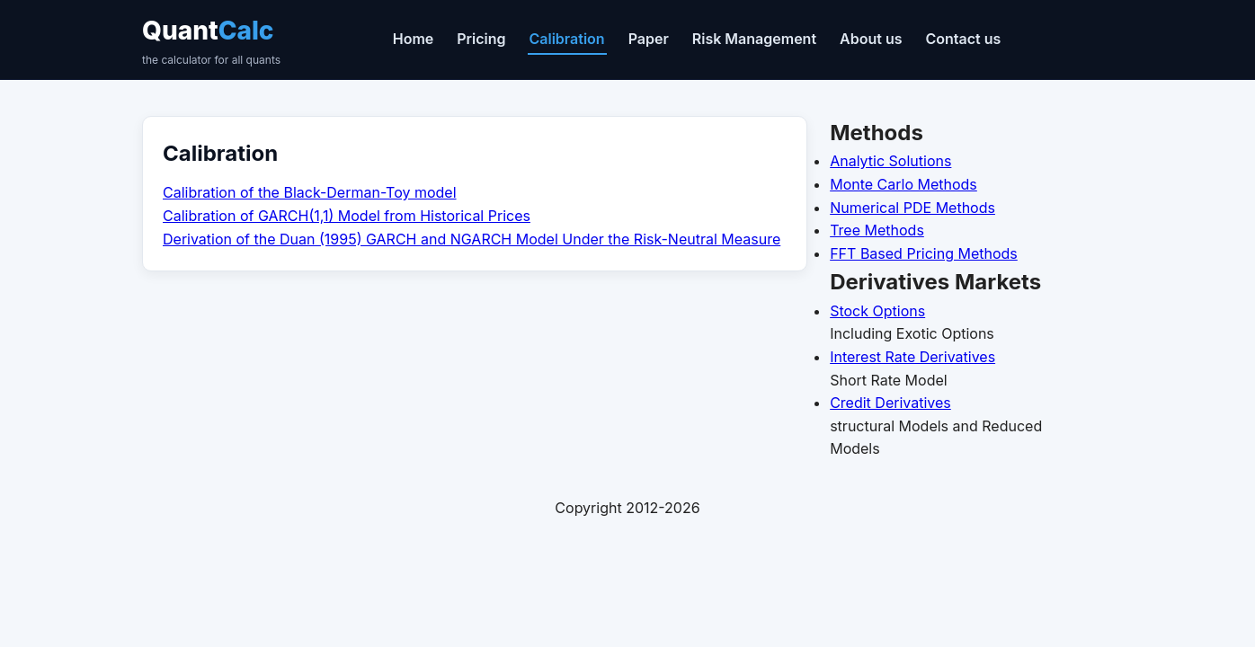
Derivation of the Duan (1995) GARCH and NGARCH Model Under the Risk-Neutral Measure (471, 239)
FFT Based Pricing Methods (924, 253)
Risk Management (754, 39)
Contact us (963, 39)
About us (871, 39)
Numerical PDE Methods (912, 208)
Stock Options (877, 311)
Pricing (481, 39)
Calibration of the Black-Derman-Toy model (310, 192)
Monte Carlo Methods (903, 184)
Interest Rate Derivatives (912, 357)
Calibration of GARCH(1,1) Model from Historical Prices (346, 216)
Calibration (567, 39)
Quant (211, 41)
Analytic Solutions (890, 161)
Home (413, 39)
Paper (648, 39)
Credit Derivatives (890, 403)
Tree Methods (877, 230)
